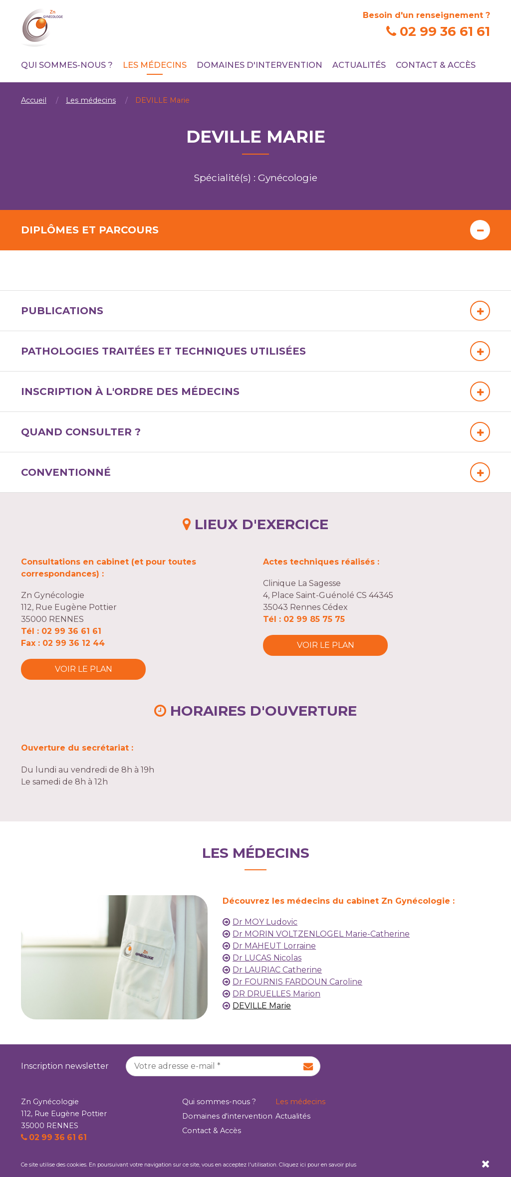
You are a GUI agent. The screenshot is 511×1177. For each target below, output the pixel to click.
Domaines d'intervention (259, 65)
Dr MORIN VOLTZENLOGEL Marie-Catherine (321, 934)
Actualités (359, 65)
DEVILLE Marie (262, 1005)
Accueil (33, 100)
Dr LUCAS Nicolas (267, 958)
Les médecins (155, 65)
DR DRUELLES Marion (276, 993)
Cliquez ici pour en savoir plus (317, 1164)
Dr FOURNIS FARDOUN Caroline (297, 981)
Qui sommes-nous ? (67, 65)
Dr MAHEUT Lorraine (274, 946)
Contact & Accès (436, 65)
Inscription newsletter (65, 1066)
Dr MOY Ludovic (265, 922)
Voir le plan (83, 669)
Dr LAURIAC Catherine (277, 970)
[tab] (255, 230)
